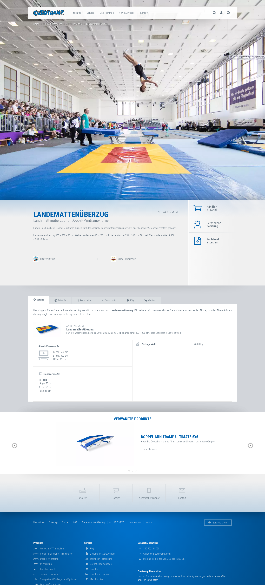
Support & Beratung (148, 542)
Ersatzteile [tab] (84, 300)
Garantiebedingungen (98, 564)
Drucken (83, 493)
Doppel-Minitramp (49, 558)
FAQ (89, 548)
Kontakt (144, 12)
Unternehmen (107, 12)
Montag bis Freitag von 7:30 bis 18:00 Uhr (162, 558)
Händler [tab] (150, 300)
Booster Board (47, 569)
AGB (75, 522)
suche (65, 522)
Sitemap (53, 522)
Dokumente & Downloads (100, 553)
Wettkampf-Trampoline (52, 548)
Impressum (135, 522)
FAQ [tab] (130, 300)
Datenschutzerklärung (93, 522)
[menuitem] (76, 13)
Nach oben (39, 522)
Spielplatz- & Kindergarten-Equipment (59, 579)
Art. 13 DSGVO (116, 522)
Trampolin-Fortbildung (98, 558)
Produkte (76, 12)
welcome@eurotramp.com (154, 553)
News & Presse (127, 12)
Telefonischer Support (149, 493)
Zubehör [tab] (60, 300)
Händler (116, 493)
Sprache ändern (218, 522)
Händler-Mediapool (96, 574)
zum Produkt (150, 449)
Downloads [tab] (108, 300)
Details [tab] (38, 299)
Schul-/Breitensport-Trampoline (56, 553)
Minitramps (46, 564)
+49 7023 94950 (149, 548)
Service (90, 12)
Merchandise (93, 579)
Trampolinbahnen (49, 574)
